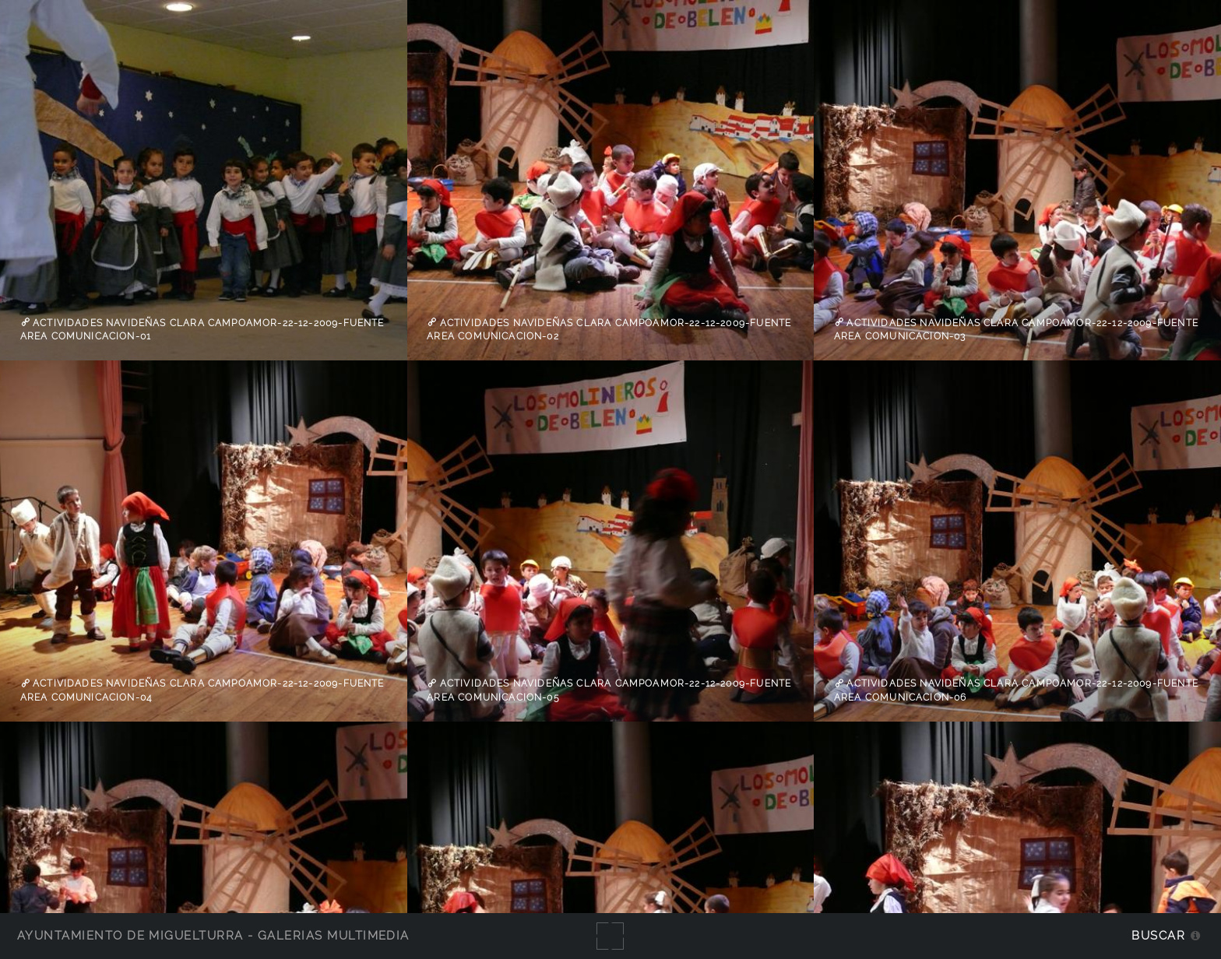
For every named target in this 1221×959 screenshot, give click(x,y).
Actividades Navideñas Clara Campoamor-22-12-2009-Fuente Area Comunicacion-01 (202, 329)
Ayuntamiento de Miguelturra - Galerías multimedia (213, 935)
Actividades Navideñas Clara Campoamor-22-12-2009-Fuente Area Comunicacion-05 (609, 690)
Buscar (1158, 935)
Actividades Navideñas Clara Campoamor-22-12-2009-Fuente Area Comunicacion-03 (1016, 329)
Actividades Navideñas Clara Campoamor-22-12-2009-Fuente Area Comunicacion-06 (1016, 690)
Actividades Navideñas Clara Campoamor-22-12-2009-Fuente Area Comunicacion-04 (202, 690)
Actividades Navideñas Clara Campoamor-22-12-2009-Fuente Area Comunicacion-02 (609, 329)
